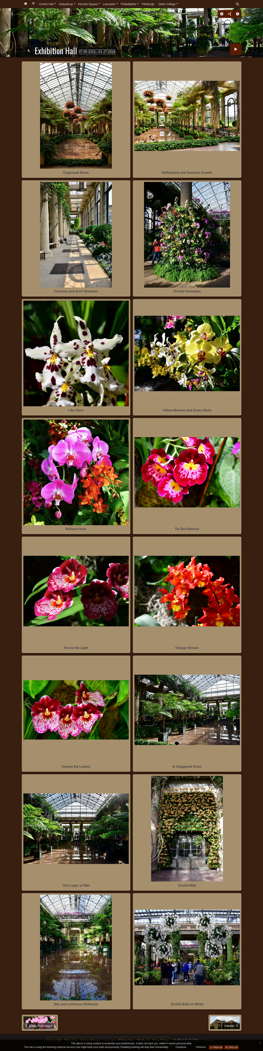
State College (167, 4)
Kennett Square (88, 4)
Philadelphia (128, 4)
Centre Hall (46, 4)
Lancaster (109, 4)
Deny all (233, 1047)
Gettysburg (66, 4)
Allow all (217, 1047)
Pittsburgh (148, 4)
